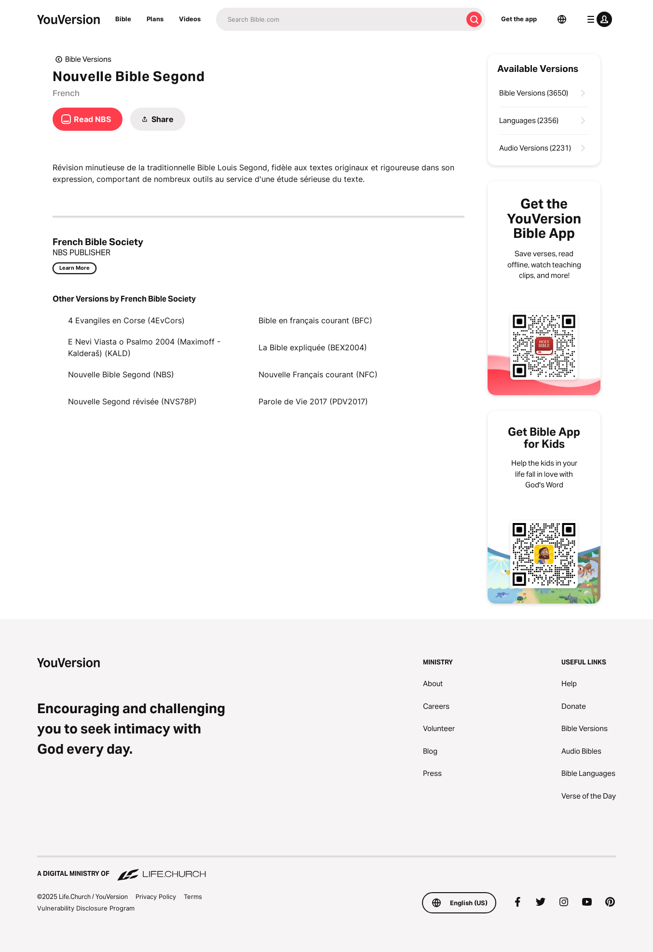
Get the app (519, 19)
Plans (155, 19)
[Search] (339, 19)
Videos (190, 19)
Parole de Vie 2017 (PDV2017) (313, 401)
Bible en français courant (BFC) (315, 320)
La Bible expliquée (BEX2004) (312, 347)
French (66, 93)
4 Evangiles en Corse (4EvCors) (126, 320)
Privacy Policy (156, 896)
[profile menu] (597, 19)
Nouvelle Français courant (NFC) (318, 374)
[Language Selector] (561, 19)
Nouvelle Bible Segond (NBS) (121, 374)
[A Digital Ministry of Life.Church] (326, 869)
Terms (193, 896)
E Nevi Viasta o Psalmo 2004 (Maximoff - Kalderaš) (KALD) (144, 347)
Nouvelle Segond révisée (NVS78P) (132, 401)
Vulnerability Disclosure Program (86, 908)
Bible (123, 19)
